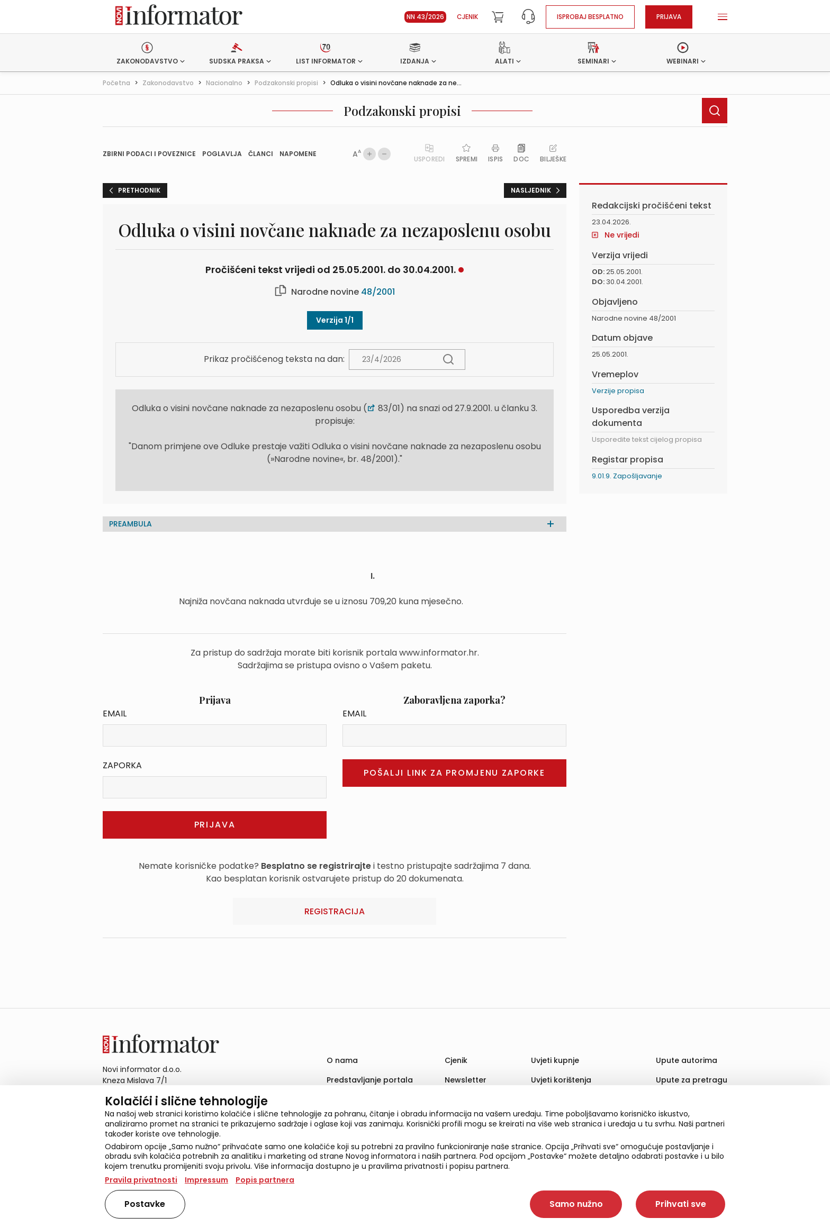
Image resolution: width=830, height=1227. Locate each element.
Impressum (206, 1180)
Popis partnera (265, 1180)
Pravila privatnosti (141, 1180)
